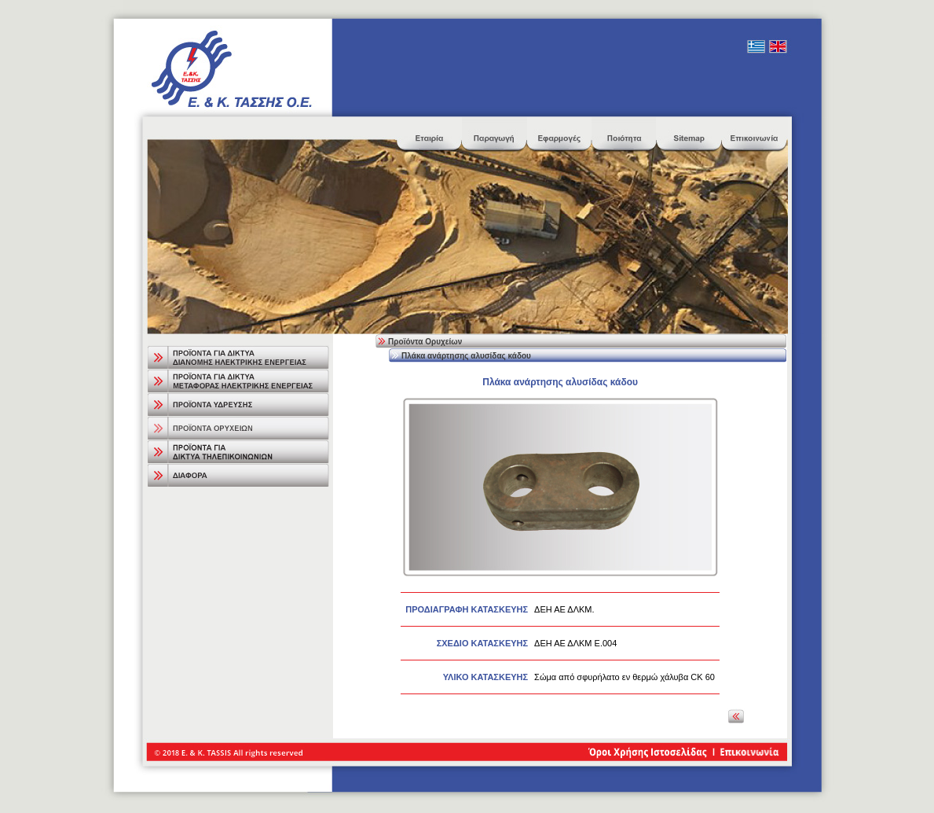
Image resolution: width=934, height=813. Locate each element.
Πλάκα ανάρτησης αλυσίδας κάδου (466, 355)
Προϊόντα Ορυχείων (425, 341)
